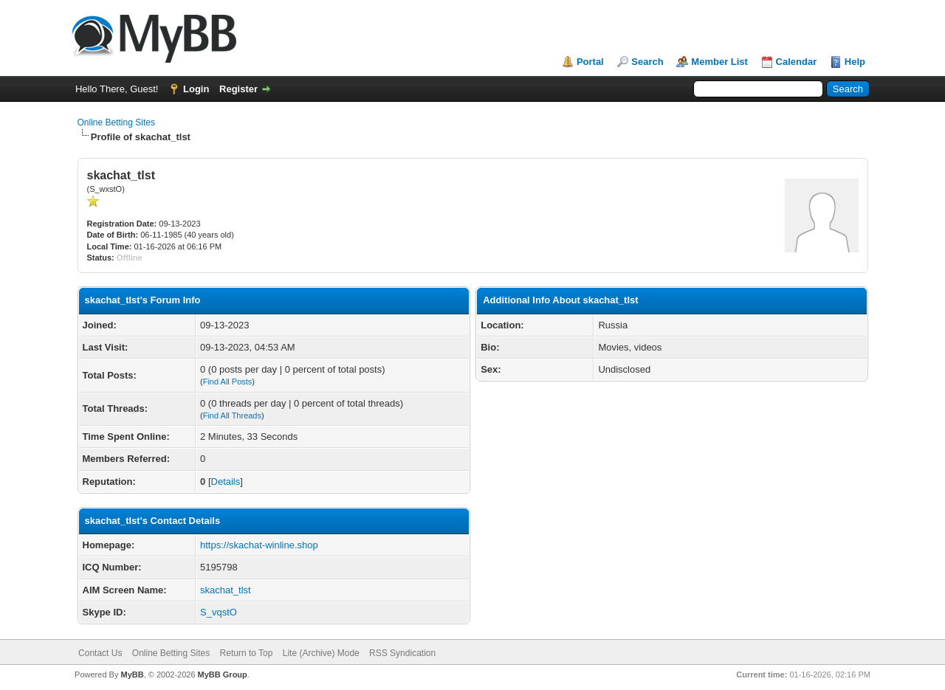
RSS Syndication (402, 653)
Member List (719, 61)
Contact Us (100, 653)
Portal (590, 61)
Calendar (796, 61)
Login (196, 88)
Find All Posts (227, 381)
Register (238, 88)
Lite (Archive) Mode (321, 653)
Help (855, 61)
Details (226, 481)
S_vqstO (218, 612)
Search (647, 61)
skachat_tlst (225, 590)
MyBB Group (222, 674)
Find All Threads (232, 415)
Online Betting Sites (116, 122)
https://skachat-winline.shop (259, 545)
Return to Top (246, 653)
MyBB (131, 674)
